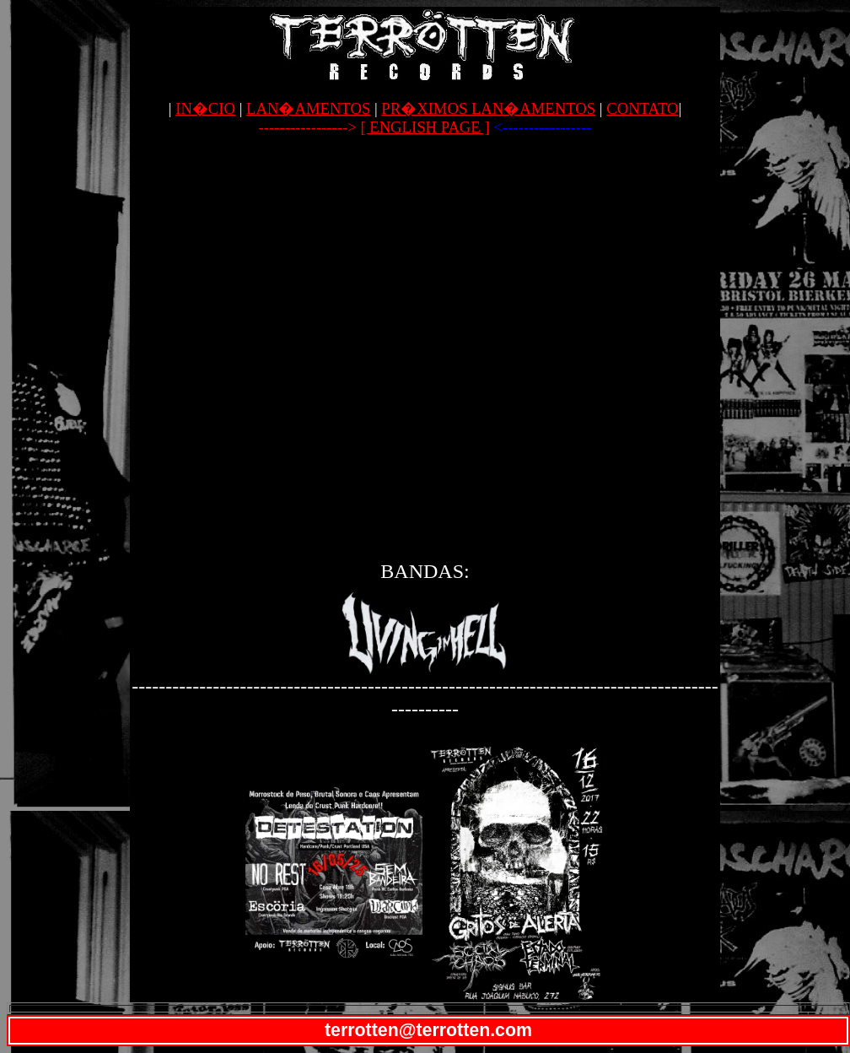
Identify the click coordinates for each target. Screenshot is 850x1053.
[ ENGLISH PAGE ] (424, 127)
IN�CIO (205, 108)
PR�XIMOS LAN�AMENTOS (488, 108)
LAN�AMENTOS (308, 108)
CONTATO (642, 108)
